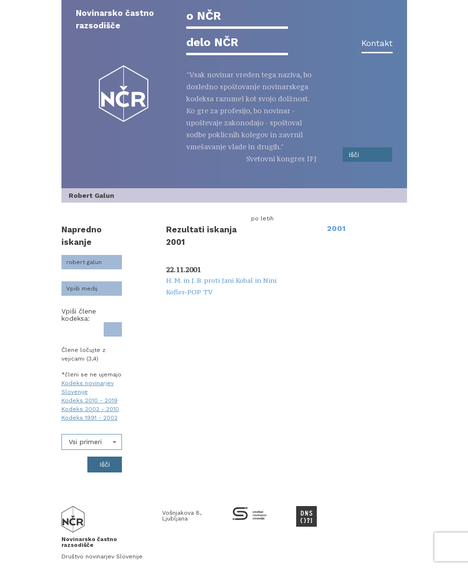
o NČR (203, 16)
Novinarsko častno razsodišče (115, 19)
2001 (336, 228)
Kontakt (377, 43)
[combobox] (91, 442)
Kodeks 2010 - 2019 (89, 400)
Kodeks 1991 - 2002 (89, 417)
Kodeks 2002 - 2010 (90, 409)
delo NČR (212, 42)
